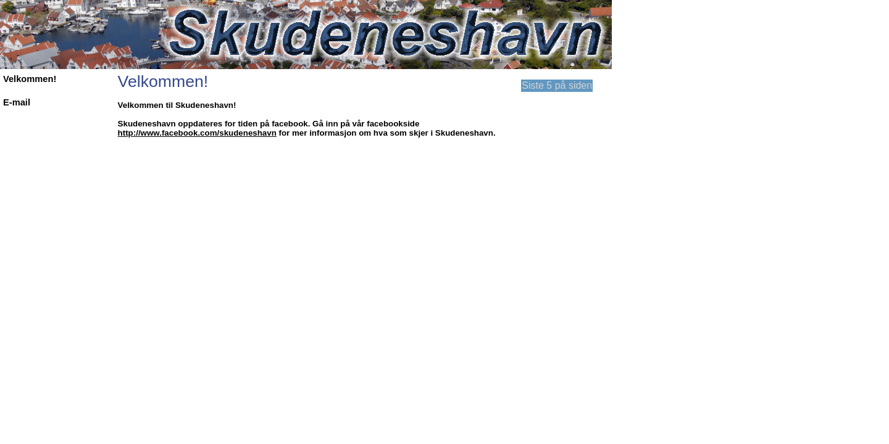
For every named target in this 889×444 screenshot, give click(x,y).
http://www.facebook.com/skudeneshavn (197, 133)
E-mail (16, 102)
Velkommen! (29, 79)
